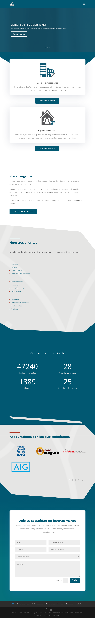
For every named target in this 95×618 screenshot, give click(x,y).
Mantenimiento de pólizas (54, 604)
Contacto (78, 604)
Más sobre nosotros (23, 211)
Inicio (13, 604)
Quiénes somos (37, 604)
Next (82, 480)
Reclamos (69, 604)
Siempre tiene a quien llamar (28, 24)
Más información (47, 101)
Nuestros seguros (23, 604)
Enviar (76, 581)
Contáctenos (19, 34)
